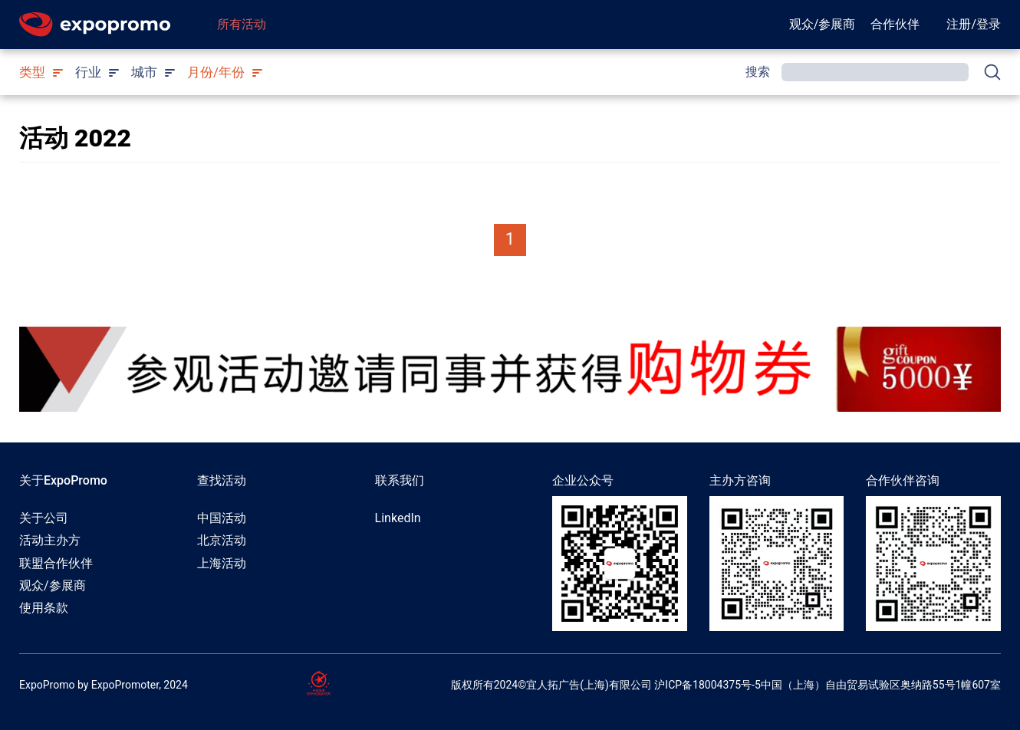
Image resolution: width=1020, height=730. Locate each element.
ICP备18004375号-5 (712, 685)
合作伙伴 (895, 24)
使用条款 (43, 607)
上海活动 (221, 563)
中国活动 (221, 518)
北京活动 (221, 540)
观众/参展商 (822, 24)
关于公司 (43, 518)
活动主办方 (50, 540)
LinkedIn (398, 518)
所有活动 (241, 24)
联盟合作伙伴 (56, 563)
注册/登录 (973, 24)
